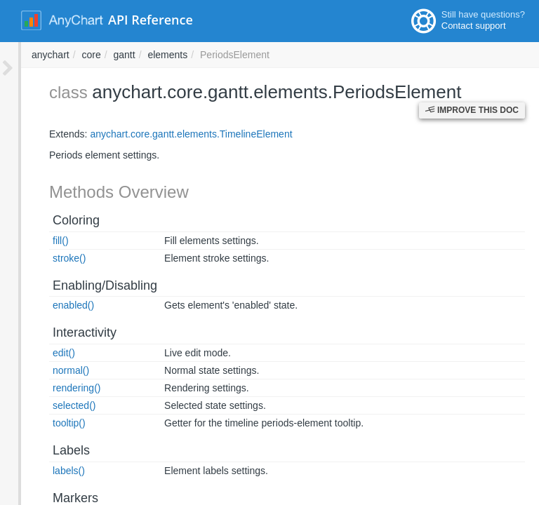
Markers (54, 498)
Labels (50, 450)
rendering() (55, 387)
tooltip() (48, 423)
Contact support (473, 25)
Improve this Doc (472, 110)
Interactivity (63, 332)
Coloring (55, 220)
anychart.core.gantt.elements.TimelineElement (170, 134)
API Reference (150, 19)
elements (357, 54)
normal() (50, 370)
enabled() (52, 305)
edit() (43, 352)
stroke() (48, 258)
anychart (240, 54)
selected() (53, 405)
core (280, 54)
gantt (314, 54)
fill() (40, 240)
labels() (48, 470)
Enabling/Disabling (84, 285)
